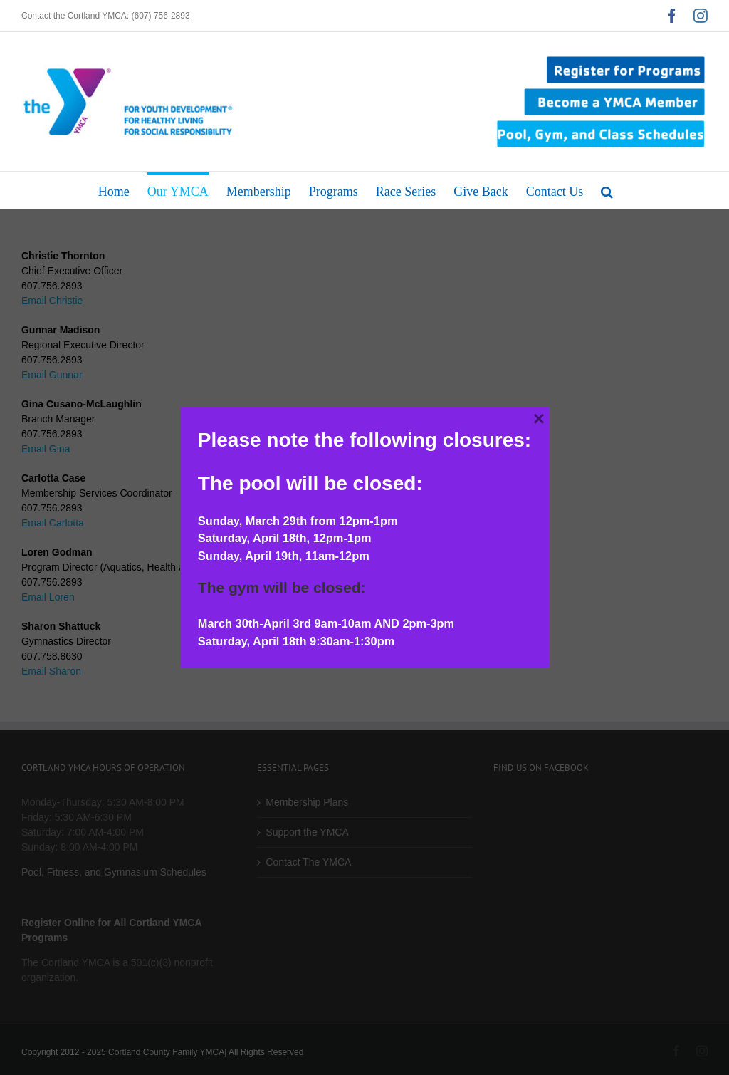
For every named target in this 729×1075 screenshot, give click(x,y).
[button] (607, 190)
